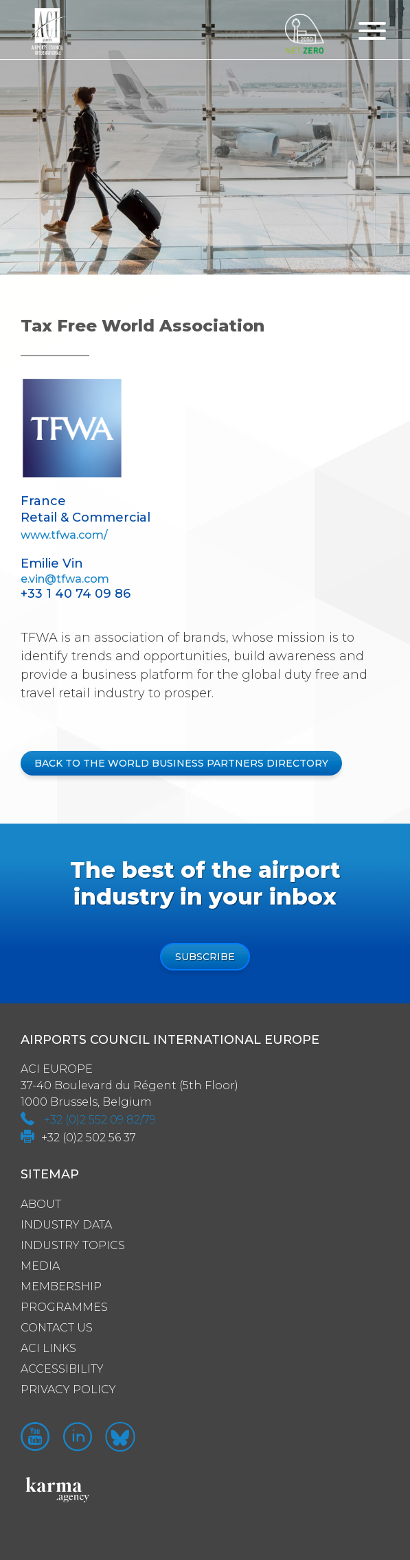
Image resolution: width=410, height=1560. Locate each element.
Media (40, 1265)
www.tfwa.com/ (64, 535)
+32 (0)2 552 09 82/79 (100, 1119)
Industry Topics (73, 1245)
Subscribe (205, 957)
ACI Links (48, 1348)
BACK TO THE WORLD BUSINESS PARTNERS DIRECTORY (181, 763)
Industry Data (66, 1224)
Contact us (57, 1327)
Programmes (64, 1307)
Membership (61, 1286)
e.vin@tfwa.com (65, 578)
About (41, 1204)
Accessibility (62, 1368)
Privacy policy (68, 1389)
